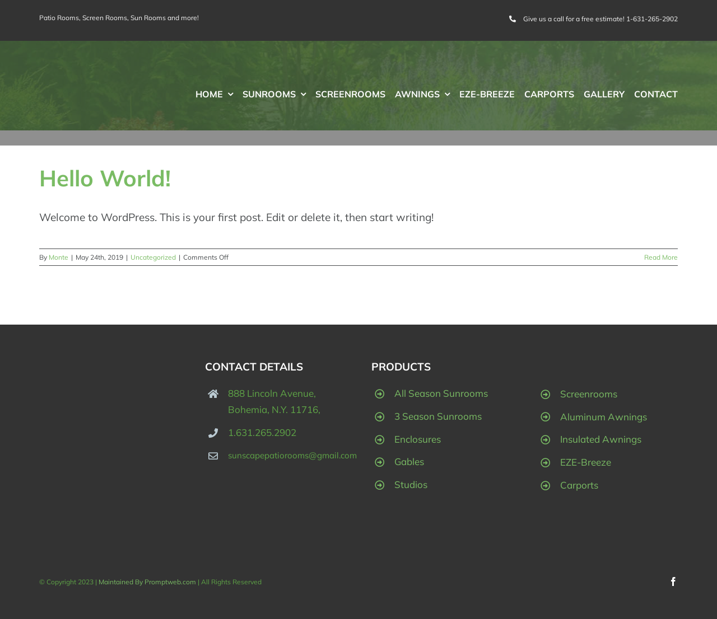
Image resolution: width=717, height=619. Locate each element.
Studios (410, 484)
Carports (579, 485)
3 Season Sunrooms (438, 416)
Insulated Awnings (600, 439)
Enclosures (417, 439)
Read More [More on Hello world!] (661, 257)
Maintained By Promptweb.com (148, 582)
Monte (58, 257)
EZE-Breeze (585, 462)
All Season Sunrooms (441, 393)
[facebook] (673, 581)
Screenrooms (588, 394)
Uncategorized (153, 257)
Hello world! (105, 178)
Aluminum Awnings (603, 417)
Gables (409, 461)
